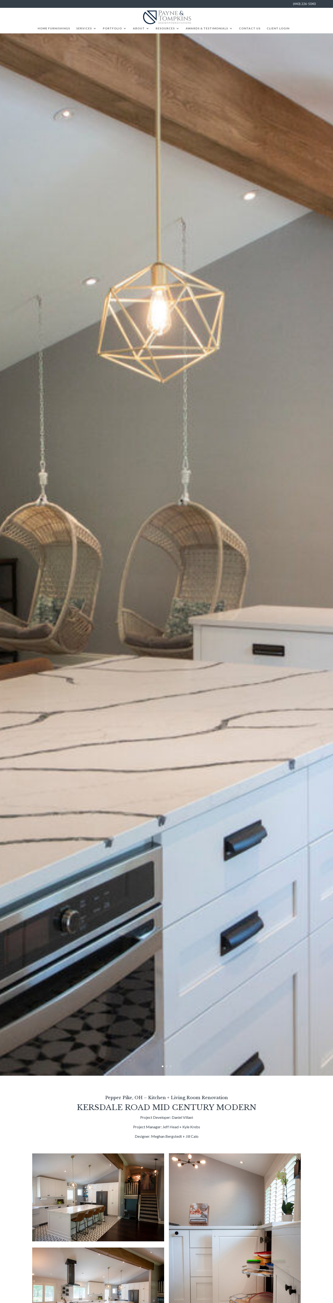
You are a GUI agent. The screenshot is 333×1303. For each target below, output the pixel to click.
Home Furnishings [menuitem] (54, 28)
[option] (166, 554)
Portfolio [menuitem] (112, 28)
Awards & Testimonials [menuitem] (207, 28)
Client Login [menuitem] (278, 28)
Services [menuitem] (84, 28)
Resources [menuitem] (165, 28)
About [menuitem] (139, 28)
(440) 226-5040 (304, 4)
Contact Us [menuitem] (250, 28)
